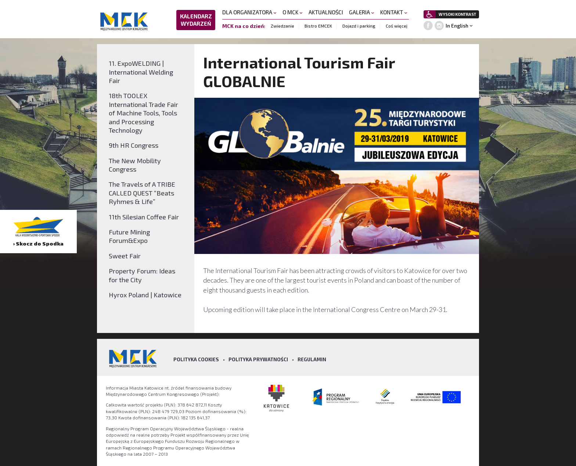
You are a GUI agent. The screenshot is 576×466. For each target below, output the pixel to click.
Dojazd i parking (358, 25)
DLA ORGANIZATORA (249, 12)
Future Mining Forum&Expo (129, 236)
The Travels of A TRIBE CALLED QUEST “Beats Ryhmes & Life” (142, 192)
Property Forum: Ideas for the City (142, 275)
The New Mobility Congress (135, 165)
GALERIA (361, 12)
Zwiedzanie (282, 25)
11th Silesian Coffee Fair (144, 217)
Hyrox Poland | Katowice (145, 295)
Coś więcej (396, 25)
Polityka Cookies (196, 359)
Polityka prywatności (258, 359)
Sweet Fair (125, 256)
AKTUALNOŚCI (326, 12)
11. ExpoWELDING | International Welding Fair (141, 72)
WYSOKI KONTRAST (457, 14)
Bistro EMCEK (318, 25)
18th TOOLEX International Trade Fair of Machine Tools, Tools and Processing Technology (143, 113)
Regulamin (312, 359)
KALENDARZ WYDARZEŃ (196, 20)
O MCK (292, 12)
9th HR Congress (133, 145)
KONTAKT (393, 12)
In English (457, 26)
